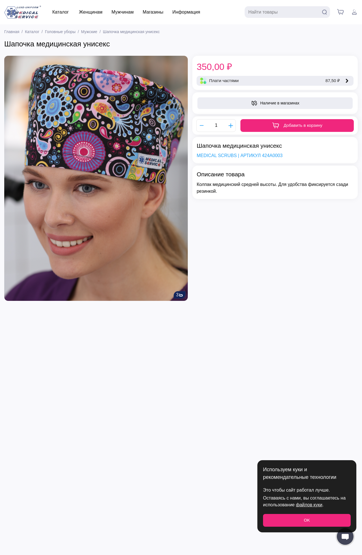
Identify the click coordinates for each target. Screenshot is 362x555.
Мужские (89, 31)
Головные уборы (60, 31)
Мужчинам (122, 12)
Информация (186, 12)
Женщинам (90, 12)
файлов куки (309, 504)
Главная (11, 31)
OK (307, 520)
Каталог (60, 12)
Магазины (153, 12)
